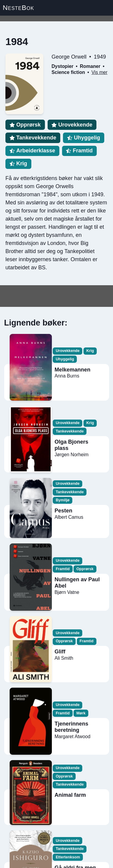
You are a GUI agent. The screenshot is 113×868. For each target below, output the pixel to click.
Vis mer (99, 72)
